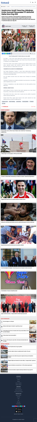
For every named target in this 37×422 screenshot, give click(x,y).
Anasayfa (3, 6)
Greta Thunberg (12, 101)
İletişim (18, 381)
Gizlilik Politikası (18, 384)
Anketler (18, 396)
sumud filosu (18, 101)
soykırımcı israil (5, 101)
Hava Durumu (18, 388)
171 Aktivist (31, 101)
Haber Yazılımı (20, 414)
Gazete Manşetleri (18, 390)
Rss (18, 400)
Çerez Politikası (18, 383)
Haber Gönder (18, 395)
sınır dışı (3, 103)
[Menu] (31, 2)
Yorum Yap (33, 106)
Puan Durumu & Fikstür (18, 391)
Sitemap (18, 402)
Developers (18, 403)
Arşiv (18, 398)
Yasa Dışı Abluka (25, 101)
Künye (18, 379)
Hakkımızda (18, 377)
